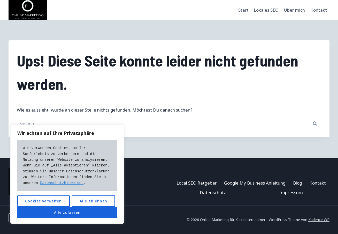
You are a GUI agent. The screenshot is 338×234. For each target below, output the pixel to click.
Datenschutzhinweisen (61, 183)
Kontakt (318, 10)
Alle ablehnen (93, 201)
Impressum (291, 192)
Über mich (294, 10)
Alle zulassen (67, 212)
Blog (297, 183)
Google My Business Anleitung (255, 183)
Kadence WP (318, 219)
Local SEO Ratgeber (196, 183)
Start (243, 10)
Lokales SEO (266, 10)
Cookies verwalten (43, 201)
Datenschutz (213, 192)
